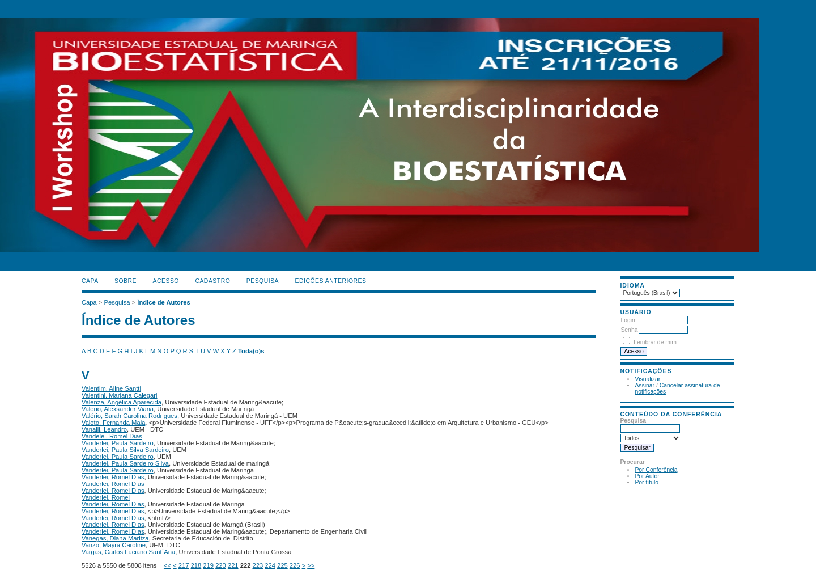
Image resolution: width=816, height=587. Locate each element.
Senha (629, 330)
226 (295, 565)
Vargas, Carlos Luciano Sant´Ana (128, 551)
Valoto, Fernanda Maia (113, 422)
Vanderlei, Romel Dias (113, 477)
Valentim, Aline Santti (111, 388)
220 (220, 565)
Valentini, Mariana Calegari (120, 395)
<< (167, 565)
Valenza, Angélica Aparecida (122, 402)
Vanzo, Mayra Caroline (114, 545)
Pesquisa (262, 281)
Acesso (166, 281)
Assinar (644, 385)
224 (270, 565)
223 (257, 565)
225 (282, 565)
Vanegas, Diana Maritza (115, 538)
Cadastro (212, 281)
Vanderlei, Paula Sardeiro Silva (125, 463)
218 (196, 565)
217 (183, 565)
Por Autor (647, 476)
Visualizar (647, 379)
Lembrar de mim (655, 342)
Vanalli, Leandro (104, 429)
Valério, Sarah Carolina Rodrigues (129, 415)
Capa (90, 281)
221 (233, 565)
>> (310, 565)
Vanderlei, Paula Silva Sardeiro (125, 449)
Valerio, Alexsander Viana (118, 409)
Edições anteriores (331, 281)
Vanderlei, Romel (106, 497)
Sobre (125, 281)
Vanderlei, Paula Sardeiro (118, 443)
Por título (646, 482)
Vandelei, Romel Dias (112, 436)
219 (208, 565)
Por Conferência (656, 470)
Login (627, 320)
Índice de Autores (163, 302)
